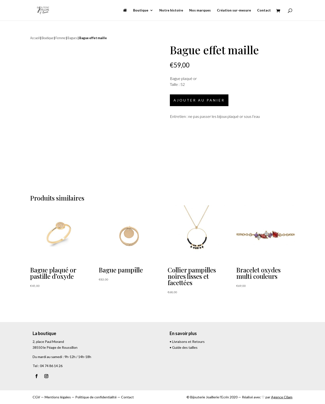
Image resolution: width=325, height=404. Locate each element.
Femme (60, 38)
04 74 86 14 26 (51, 366)
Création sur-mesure (234, 10)
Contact (264, 10)
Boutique (140, 10)
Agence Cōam (282, 397)
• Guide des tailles (184, 347)
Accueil (35, 38)
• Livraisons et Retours (187, 341)
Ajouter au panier (199, 100)
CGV (36, 397)
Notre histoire (171, 10)
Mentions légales (58, 397)
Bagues (72, 38)
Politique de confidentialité (96, 397)
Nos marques (200, 10)
